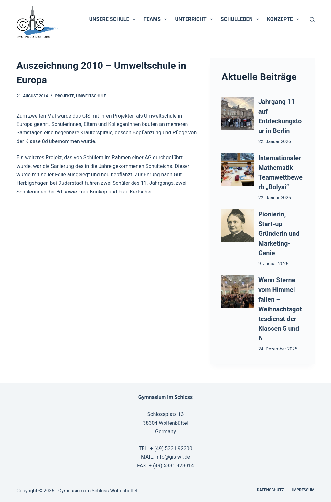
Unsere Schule (113, 19)
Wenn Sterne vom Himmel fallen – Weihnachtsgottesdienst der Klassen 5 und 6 (280, 309)
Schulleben (241, 19)
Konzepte (284, 19)
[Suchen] (312, 19)
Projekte (64, 96)
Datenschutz (270, 490)
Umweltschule (91, 96)
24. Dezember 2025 (277, 348)
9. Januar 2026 (273, 263)
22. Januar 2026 (274, 141)
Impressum (303, 490)
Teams (157, 19)
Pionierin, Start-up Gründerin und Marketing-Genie (279, 233)
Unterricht (195, 19)
